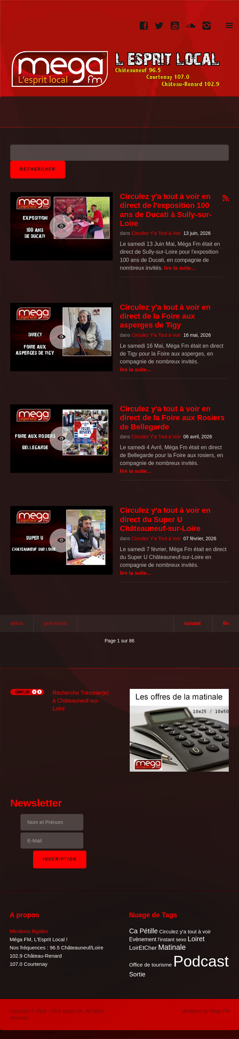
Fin (226, 623)
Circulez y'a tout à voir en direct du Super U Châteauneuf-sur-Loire (165, 519)
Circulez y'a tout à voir (185, 931)
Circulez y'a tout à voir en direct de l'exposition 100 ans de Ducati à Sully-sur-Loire (166, 210)
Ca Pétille (143, 931)
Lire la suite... (179, 268)
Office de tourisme (150, 965)
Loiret (196, 939)
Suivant (192, 623)
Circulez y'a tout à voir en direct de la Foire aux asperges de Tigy (165, 316)
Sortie (137, 974)
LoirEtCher (143, 948)
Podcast (201, 961)
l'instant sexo (172, 939)
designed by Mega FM (206, 1011)
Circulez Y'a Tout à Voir (156, 233)
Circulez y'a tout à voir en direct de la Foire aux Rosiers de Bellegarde (172, 417)
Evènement (142, 939)
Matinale (172, 947)
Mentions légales (29, 931)
